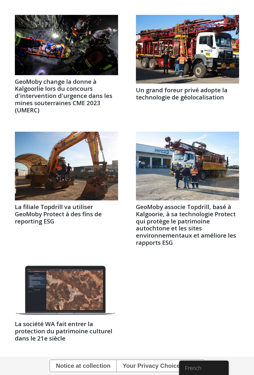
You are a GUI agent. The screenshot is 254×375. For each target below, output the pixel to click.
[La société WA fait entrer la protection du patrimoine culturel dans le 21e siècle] (66, 267)
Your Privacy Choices (153, 365)
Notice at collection (83, 365)
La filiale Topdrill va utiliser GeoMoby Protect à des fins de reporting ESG (58, 214)
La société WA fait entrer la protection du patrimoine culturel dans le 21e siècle (63, 331)
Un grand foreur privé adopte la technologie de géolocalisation (181, 93)
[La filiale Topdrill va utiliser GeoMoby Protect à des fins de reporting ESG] (66, 135)
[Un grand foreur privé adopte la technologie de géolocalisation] (187, 18)
